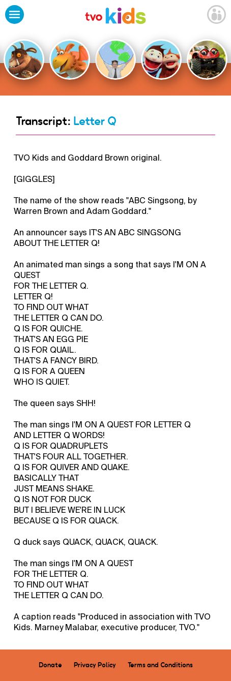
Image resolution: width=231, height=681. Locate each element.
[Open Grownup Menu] (216, 15)
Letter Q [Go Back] (95, 121)
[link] (115, 17)
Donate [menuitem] (50, 664)
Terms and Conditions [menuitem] (160, 664)
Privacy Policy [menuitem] (95, 664)
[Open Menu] (14, 15)
